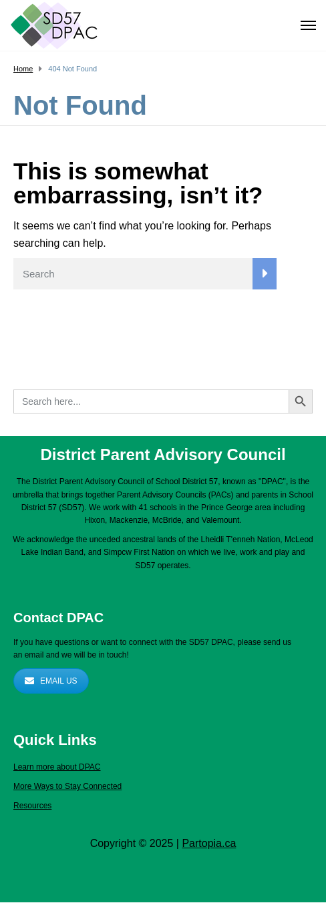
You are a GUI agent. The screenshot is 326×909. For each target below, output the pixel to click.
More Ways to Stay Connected (67, 786)
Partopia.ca (209, 843)
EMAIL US (51, 681)
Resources (32, 805)
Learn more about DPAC (57, 767)
